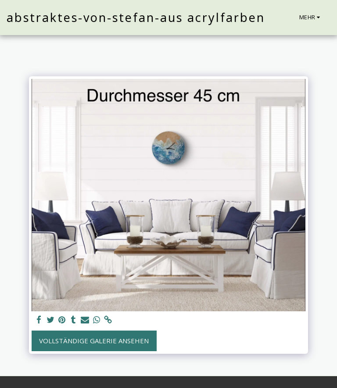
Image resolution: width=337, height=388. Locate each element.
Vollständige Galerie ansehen (94, 340)
